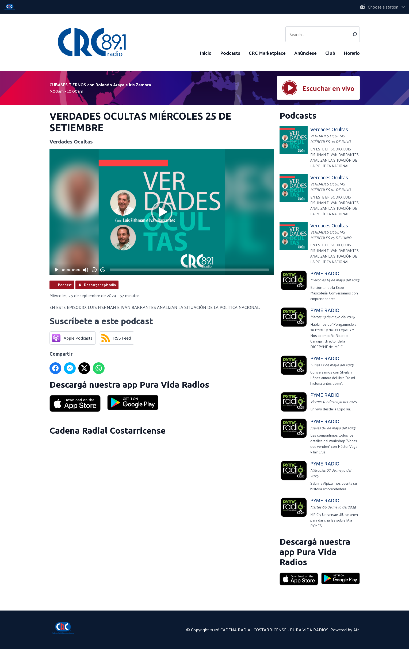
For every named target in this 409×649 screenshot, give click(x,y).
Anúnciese (305, 52)
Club (330, 52)
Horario (352, 52)
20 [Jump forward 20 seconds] (103, 270)
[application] (161, 212)
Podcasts (230, 52)
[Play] (56, 270)
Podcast (65, 285)
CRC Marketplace (267, 52)
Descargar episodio (100, 285)
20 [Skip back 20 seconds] (94, 270)
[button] (162, 212)
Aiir (356, 630)
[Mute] (85, 270)
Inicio (206, 52)
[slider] (189, 270)
